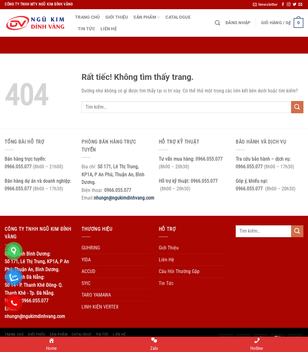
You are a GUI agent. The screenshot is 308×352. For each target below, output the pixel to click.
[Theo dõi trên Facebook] (283, 4)
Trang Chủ (87, 17)
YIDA (86, 260)
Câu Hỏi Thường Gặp (179, 271)
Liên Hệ (109, 29)
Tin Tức (86, 29)
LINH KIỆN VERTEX (100, 307)
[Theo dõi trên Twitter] (294, 4)
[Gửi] (297, 107)
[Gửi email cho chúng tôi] (300, 4)
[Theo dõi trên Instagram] (289, 4)
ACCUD (88, 271)
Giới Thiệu (116, 17)
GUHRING (91, 248)
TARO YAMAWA (96, 295)
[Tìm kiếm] (217, 23)
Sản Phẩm (146, 17)
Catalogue (178, 17)
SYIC (86, 283)
